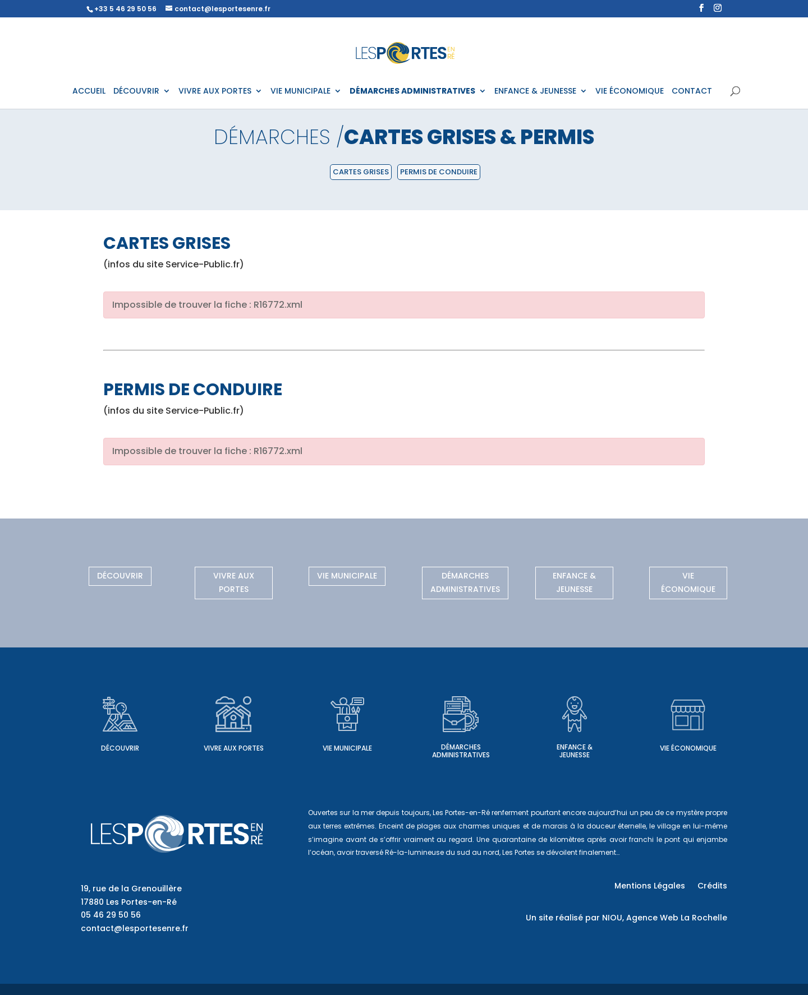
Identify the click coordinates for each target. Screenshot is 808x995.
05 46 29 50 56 (111, 914)
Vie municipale (347, 575)
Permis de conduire (439, 171)
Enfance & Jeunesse (574, 582)
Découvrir (120, 575)
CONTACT (692, 91)
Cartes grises (361, 171)
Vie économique (688, 582)
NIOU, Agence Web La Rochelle (664, 917)
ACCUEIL (88, 91)
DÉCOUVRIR (136, 91)
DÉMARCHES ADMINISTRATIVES (412, 91)
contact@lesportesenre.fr (135, 928)
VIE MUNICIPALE (300, 91)
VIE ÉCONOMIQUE (629, 91)
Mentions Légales (649, 886)
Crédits (712, 886)
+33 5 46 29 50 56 (125, 8)
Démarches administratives (465, 582)
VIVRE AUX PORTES (214, 91)
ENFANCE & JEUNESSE (535, 91)
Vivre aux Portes (233, 582)
